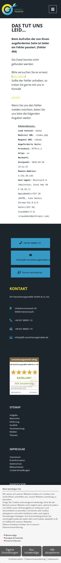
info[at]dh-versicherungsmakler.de (31, 333)
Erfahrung (14, 418)
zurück (16, 97)
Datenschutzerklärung (35, 559)
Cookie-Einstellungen (20, 466)
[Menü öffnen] (53, 9)
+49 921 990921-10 (23, 316)
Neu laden (18, 76)
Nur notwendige (31, 551)
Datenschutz (16, 459)
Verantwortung (17, 424)
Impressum (53, 559)
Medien (13, 428)
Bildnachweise (16, 463)
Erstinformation (16, 559)
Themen (14, 431)
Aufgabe (14, 411)
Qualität (13, 421)
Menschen (15, 414)
